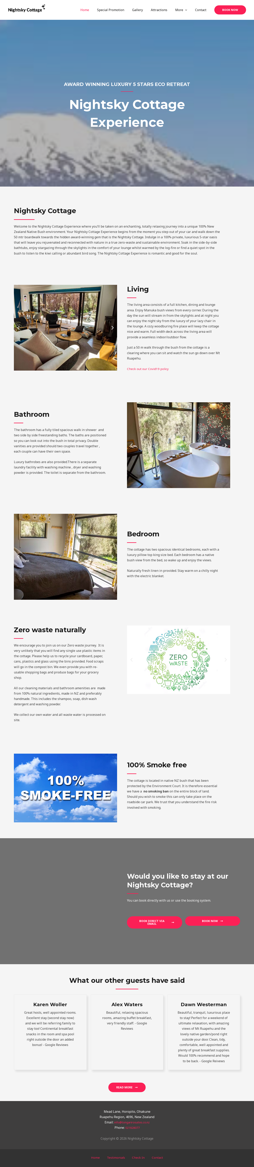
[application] (188, 10)
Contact (201, 10)
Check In (137, 1158)
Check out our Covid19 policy (148, 369)
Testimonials (117, 1158)
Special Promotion (117, 10)
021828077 (132, 1127)
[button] (230, 9)
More (184, 10)
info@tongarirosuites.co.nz (132, 1122)
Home (93, 10)
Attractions (163, 10)
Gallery (143, 10)
